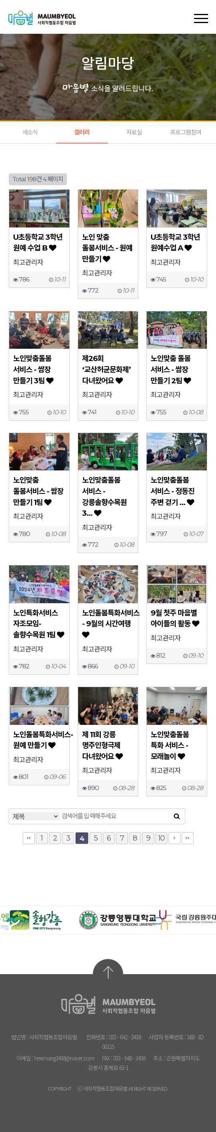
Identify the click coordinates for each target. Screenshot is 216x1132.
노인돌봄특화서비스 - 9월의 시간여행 (108, 623)
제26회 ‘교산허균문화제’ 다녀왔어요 (106, 369)
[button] (201, 11)
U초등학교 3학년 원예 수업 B (38, 243)
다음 (175, 838)
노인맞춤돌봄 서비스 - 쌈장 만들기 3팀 (33, 369)
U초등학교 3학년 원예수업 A (175, 243)
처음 (29, 838)
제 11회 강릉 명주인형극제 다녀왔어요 (102, 745)
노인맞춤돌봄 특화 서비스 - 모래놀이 (170, 745)
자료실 (134, 132)
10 (161, 838)
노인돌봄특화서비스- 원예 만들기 (39, 740)
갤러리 (82, 132)
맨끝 (188, 838)
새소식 (30, 132)
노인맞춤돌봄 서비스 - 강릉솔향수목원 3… (104, 497)
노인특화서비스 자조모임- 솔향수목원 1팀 (38, 623)
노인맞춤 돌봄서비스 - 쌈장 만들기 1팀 (38, 491)
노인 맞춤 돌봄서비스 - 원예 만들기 (107, 248)
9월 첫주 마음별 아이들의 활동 (175, 618)
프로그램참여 (185, 132)
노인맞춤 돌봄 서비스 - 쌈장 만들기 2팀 (170, 369)
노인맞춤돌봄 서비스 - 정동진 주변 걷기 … (172, 491)
